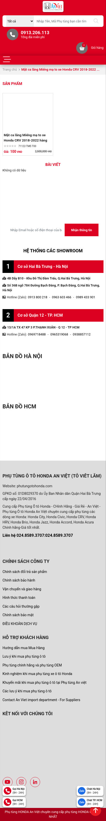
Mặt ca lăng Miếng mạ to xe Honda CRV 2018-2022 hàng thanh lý (25, 140)
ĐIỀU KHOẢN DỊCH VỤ (20, 624)
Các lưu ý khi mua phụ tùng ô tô (27, 691)
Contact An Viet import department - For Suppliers (41, 700)
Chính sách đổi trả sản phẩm (25, 572)
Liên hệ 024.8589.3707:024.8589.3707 (38, 535)
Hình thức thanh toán (19, 598)
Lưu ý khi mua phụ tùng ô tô (24, 656)
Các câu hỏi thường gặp (21, 606)
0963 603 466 (61, 297)
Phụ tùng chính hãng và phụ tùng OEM (32, 665)
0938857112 (82, 334)
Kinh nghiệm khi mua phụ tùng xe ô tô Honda (37, 674)
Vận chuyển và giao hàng (22, 589)
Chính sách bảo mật (18, 615)
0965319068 (59, 334)
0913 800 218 (37, 297)
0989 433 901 (85, 297)
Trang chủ (10, 69)
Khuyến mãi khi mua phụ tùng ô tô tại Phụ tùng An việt (44, 683)
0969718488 (37, 334)
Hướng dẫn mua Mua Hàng (24, 648)
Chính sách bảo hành (19, 580)
